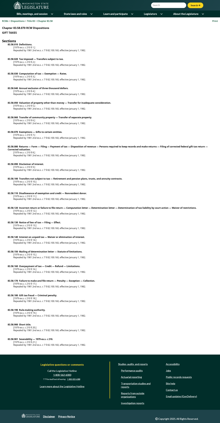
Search (195, 5)
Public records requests (179, 377)
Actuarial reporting (131, 377)
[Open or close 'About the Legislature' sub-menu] (203, 14)
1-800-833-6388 (73, 379)
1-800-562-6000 (62, 374)
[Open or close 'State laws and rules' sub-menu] (91, 14)
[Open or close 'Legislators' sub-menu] (161, 14)
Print (215, 21)
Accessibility (173, 364)
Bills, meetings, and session (32, 13)
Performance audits (132, 370)
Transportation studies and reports (136, 385)
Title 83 (31, 21)
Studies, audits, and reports (133, 364)
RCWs (5, 21)
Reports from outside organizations (132, 395)
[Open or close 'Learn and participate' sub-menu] (132, 14)
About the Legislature (185, 13)
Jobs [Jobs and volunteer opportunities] (168, 370)
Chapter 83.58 (45, 21)
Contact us (172, 389)
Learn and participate (115, 13)
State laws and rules (75, 13)
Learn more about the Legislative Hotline (62, 386)
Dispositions (18, 21)
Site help (170, 383)
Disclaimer (49, 416)
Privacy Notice (66, 416)
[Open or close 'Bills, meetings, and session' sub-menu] (52, 14)
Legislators (150, 13)
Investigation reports (132, 403)
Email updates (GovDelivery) (181, 396)
